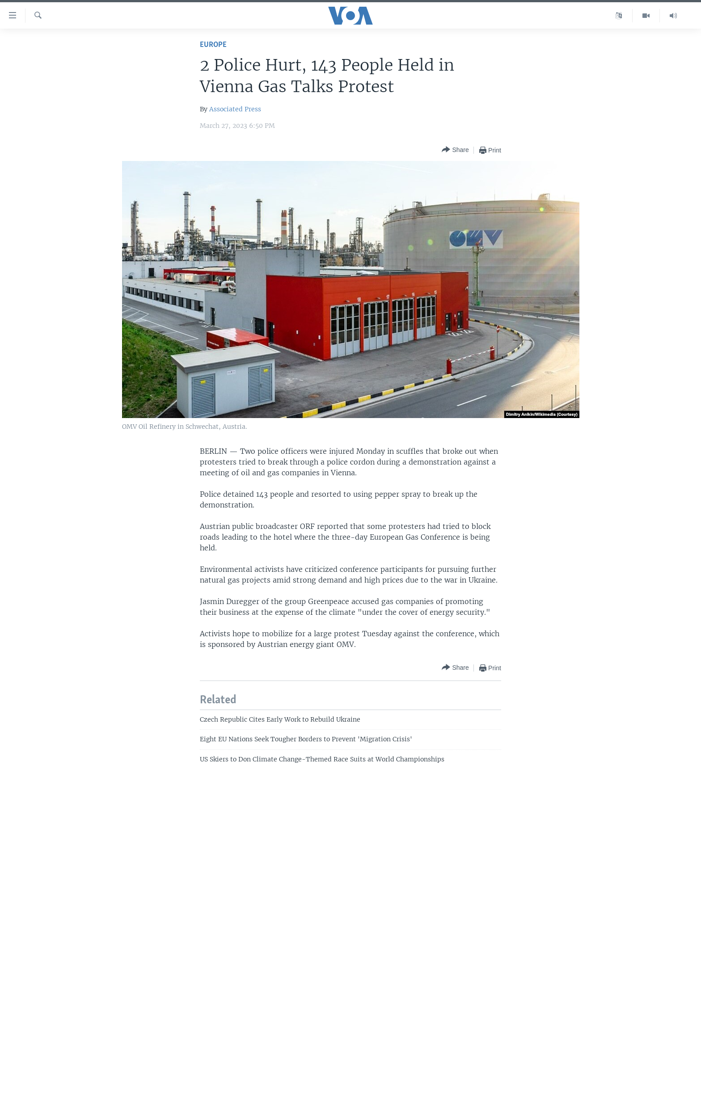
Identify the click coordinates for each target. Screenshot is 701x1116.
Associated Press (235, 109)
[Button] (455, 150)
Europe (213, 45)
